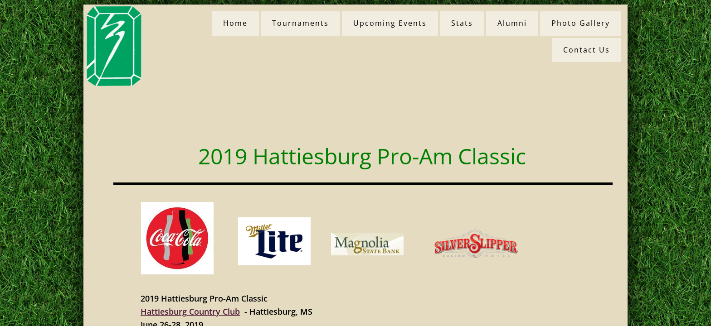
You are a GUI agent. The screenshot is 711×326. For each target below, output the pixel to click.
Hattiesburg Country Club (190, 311)
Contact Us (586, 50)
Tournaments (300, 23)
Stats (462, 23)
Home (235, 23)
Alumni (512, 23)
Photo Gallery (580, 23)
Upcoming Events (390, 23)
